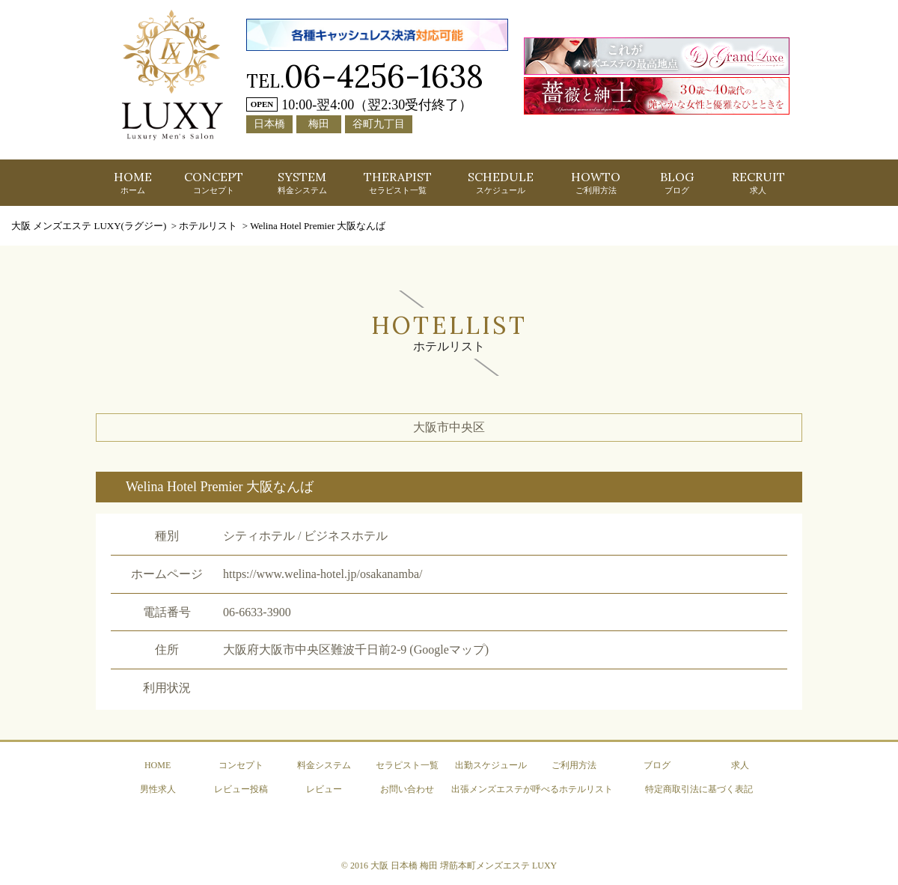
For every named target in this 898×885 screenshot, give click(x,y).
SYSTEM (302, 182)
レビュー (324, 789)
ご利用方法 (574, 765)
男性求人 (158, 789)
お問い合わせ (407, 789)
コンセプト (241, 765)
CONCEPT (213, 182)
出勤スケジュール (491, 765)
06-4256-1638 (383, 76)
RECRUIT (758, 182)
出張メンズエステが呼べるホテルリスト (532, 789)
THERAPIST (398, 182)
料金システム (324, 765)
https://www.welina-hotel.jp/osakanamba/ (322, 574)
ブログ (657, 765)
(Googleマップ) (449, 649)
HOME (133, 182)
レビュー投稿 (241, 789)
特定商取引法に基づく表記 (699, 789)
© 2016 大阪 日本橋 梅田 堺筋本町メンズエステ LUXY (449, 865)
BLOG (677, 182)
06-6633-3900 (257, 612)
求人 (740, 765)
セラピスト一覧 (407, 765)
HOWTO (595, 182)
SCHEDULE (501, 182)
